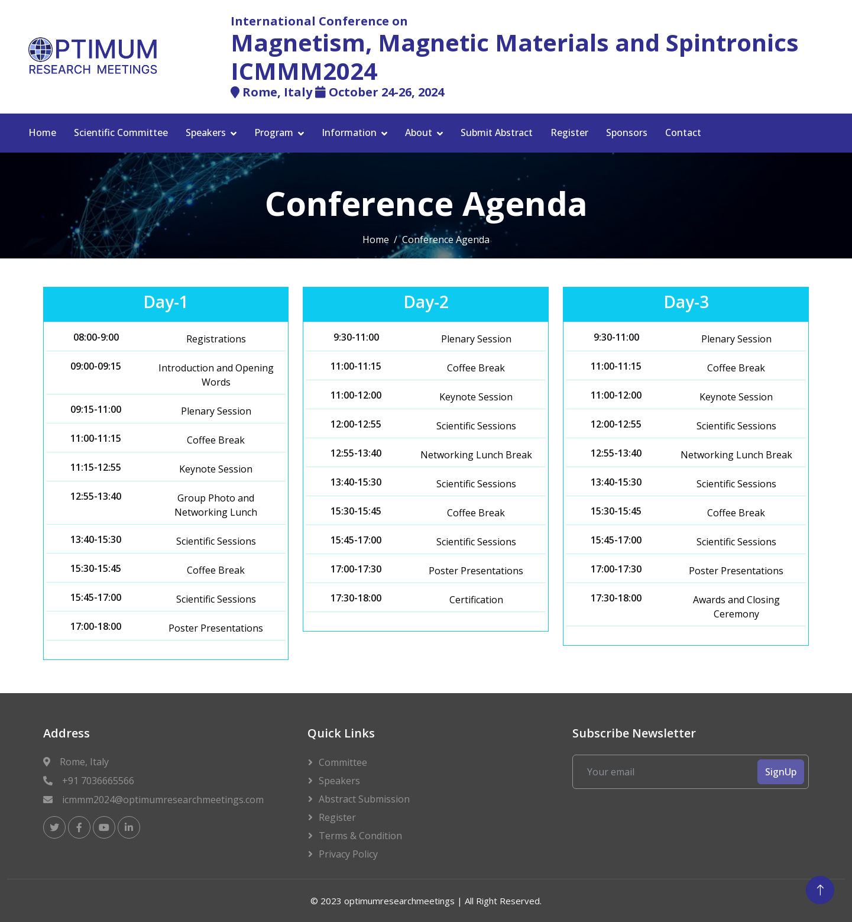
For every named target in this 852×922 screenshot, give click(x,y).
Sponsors (626, 132)
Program (273, 132)
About (418, 132)
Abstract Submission (364, 798)
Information (349, 132)
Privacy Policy (348, 853)
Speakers (206, 132)
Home (42, 132)
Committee (343, 762)
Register (569, 132)
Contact (683, 132)
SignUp (780, 771)
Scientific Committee (121, 132)
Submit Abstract (497, 132)
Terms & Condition (360, 835)
